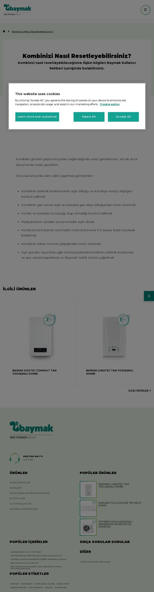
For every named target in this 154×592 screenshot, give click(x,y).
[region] (77, 106)
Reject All (89, 116)
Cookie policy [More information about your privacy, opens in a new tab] (110, 104)
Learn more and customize (37, 116)
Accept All (123, 116)
